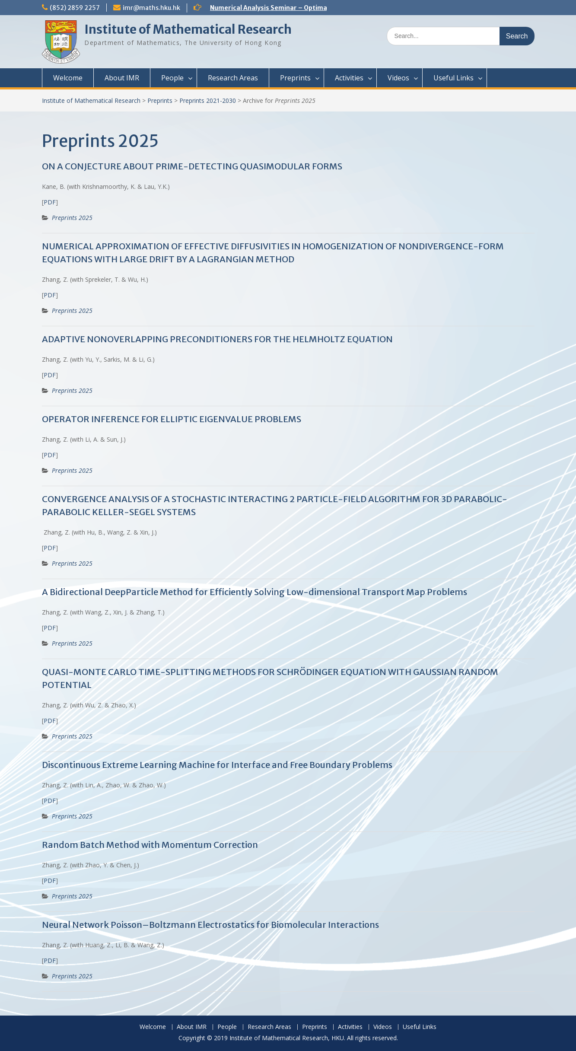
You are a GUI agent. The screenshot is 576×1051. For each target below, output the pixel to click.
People (172, 78)
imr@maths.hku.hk (151, 8)
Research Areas (233, 78)
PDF (50, 202)
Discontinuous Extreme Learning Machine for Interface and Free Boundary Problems (217, 764)
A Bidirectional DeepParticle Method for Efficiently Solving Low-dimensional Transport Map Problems (254, 591)
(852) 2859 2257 (75, 8)
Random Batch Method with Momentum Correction (150, 844)
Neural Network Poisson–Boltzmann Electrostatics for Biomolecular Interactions (210, 924)
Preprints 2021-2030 (207, 100)
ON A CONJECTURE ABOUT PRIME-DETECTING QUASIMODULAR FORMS (192, 166)
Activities (349, 78)
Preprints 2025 (72, 217)
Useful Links (453, 78)
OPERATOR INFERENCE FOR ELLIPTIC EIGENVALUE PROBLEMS (171, 419)
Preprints (295, 78)
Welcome (68, 78)
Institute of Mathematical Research (188, 29)
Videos (398, 78)
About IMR (122, 78)
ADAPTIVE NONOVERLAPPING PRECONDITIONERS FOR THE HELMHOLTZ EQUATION (217, 339)
